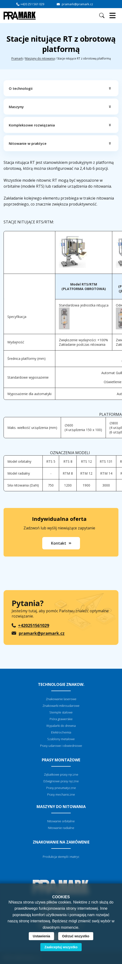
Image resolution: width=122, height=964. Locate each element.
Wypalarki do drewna (61, 725)
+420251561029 (33, 625)
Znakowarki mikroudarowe (61, 705)
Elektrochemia (61, 732)
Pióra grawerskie (61, 719)
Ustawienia (41, 936)
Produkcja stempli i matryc (61, 856)
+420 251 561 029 (32, 4)
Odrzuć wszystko (75, 936)
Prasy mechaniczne (61, 794)
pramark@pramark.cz (77, 4)
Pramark (17, 58)
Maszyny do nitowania (40, 58)
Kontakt (58, 543)
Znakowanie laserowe (61, 699)
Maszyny (16, 106)
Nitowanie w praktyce (28, 143)
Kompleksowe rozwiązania (32, 125)
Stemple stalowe (61, 712)
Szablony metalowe (61, 739)
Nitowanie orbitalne (61, 821)
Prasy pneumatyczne (61, 788)
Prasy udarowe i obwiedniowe (61, 745)
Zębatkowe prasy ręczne (61, 774)
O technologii (21, 88)
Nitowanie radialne (61, 828)
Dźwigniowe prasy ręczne (61, 781)
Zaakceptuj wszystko (60, 947)
